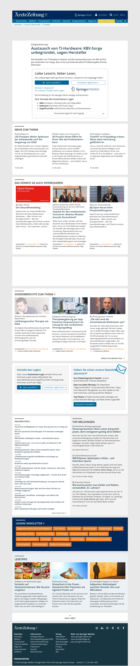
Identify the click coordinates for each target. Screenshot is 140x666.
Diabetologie (105, 529)
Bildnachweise (36, 652)
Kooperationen (79, 21)
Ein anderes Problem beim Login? (50, 91)
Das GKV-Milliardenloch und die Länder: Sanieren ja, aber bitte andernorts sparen (40, 469)
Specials (66, 21)
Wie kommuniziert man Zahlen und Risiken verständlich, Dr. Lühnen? (95, 487)
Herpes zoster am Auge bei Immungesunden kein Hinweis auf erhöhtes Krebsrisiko (39, 503)
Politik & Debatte (106, 21)
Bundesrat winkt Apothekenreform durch (31, 464)
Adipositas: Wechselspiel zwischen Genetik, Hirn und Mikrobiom (104, 587)
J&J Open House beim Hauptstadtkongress (101, 209)
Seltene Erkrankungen (60, 544)
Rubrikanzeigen (62, 642)
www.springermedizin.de (81, 637)
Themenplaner (61, 639)
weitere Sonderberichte (113, 358)
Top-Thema (59, 529)
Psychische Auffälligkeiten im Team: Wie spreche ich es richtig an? (41, 427)
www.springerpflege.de (80, 639)
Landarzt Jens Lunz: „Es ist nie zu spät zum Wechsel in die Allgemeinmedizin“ (38, 444)
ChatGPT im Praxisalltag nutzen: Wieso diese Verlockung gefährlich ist (107, 139)
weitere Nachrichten (60, 513)
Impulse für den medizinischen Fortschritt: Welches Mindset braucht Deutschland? (69, 214)
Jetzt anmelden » (51, 83)
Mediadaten (60, 637)
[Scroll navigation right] (125, 21)
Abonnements (61, 644)
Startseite (18, 637)
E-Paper (59, 647)
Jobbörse (17, 652)
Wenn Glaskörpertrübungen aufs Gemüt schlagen (34, 509)
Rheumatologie (40, 544)
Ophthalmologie (61, 539)
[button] (122, 15)
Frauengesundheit (25, 534)
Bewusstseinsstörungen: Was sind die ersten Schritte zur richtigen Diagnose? (38, 490)
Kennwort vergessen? (44, 88)
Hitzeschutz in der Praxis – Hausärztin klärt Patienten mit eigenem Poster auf (68, 587)
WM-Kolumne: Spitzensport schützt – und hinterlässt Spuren (37, 438)
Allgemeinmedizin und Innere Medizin (34, 529)
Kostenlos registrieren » (88, 83)
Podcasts (56, 21)
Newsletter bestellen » (85, 404)
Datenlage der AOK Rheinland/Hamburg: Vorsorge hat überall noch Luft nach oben (39, 483)
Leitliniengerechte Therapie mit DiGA (31, 323)
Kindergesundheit (79, 534)
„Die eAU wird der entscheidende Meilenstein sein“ (107, 321)
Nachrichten (21, 21)
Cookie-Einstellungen (38, 644)
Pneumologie (78, 539)
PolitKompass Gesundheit (98, 539)
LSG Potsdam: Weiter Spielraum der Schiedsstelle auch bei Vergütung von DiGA (32, 139)
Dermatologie (90, 529)
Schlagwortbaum (37, 637)
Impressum (35, 647)
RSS (57, 652)
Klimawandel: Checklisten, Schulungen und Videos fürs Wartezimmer (37, 496)
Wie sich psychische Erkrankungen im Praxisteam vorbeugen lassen (39, 433)
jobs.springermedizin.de (80, 642)
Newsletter (60, 649)
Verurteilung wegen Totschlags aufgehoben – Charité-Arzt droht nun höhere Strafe (40, 476)
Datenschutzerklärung (39, 642)
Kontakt (33, 649)
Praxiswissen (44, 21)
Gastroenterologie (45, 534)
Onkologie (45, 539)
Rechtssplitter (23, 544)
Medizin (32, 21)
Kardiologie (62, 534)
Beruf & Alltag (74, 529)
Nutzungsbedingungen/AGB (41, 639)
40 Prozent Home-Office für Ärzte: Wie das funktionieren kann (67, 139)
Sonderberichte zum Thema (34, 294)
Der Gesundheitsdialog (28, 207)
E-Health (118, 529)
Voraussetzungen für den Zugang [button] (79, 113)
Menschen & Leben (98, 534)
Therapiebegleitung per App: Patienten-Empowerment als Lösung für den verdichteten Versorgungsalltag (67, 323)
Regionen (92, 21)
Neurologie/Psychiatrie (27, 539)
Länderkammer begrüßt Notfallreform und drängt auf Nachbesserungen (36, 458)
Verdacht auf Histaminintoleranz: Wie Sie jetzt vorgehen (32, 587)
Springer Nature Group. (65, 663)
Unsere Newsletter (29, 523)
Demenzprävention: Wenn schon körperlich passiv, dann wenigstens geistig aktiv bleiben (37, 451)
